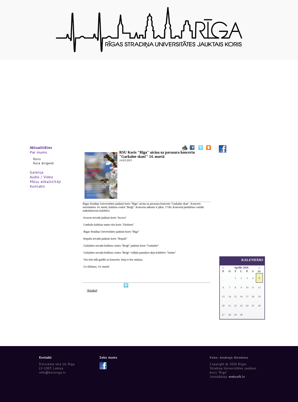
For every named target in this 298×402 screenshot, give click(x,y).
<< (223, 268)
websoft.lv (237, 377)
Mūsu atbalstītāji (45, 181)
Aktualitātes (41, 147)
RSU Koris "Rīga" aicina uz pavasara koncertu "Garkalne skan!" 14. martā (157, 154)
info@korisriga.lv (52, 372)
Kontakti (37, 186)
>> (259, 268)
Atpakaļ (92, 290)
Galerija (37, 172)
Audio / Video (41, 177)
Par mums (38, 152)
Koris (37, 159)
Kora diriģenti (43, 163)
